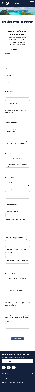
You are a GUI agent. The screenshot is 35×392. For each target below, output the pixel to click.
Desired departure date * (11, 204)
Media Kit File (8, 153)
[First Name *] (17, 56)
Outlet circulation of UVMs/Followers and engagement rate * (15, 111)
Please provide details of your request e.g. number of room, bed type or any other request (17, 238)
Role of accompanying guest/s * (13, 227)
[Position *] (17, 71)
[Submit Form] (17, 338)
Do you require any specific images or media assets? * (16, 291)
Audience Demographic (11, 122)
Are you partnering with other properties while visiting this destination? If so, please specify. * (17, 261)
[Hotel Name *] (17, 193)
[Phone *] (17, 86)
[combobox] (17, 99)
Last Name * (8, 61)
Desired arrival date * (10, 197)
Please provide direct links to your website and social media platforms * (17, 130)
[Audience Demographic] (17, 125)
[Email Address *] (17, 78)
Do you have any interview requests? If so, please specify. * (16, 279)
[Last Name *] (17, 64)
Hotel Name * (8, 189)
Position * (7, 68)
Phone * (7, 82)
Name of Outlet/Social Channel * (13, 103)
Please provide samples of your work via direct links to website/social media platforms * (17, 142)
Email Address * (9, 75)
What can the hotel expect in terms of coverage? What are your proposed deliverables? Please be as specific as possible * (17, 304)
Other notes (8, 327)
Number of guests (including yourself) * (15, 219)
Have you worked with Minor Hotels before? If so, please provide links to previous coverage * (17, 165)
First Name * (8, 53)
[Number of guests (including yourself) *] (17, 222)
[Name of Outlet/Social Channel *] (17, 106)
